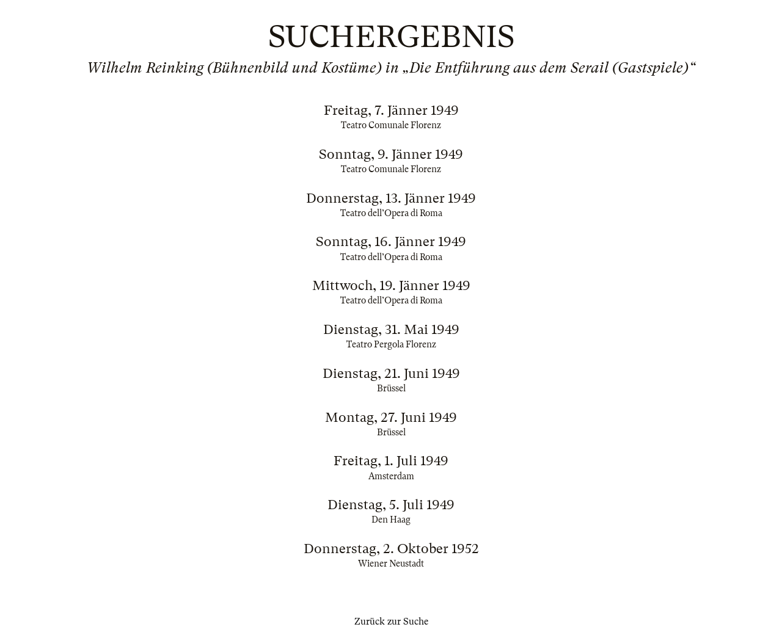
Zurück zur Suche (391, 621)
